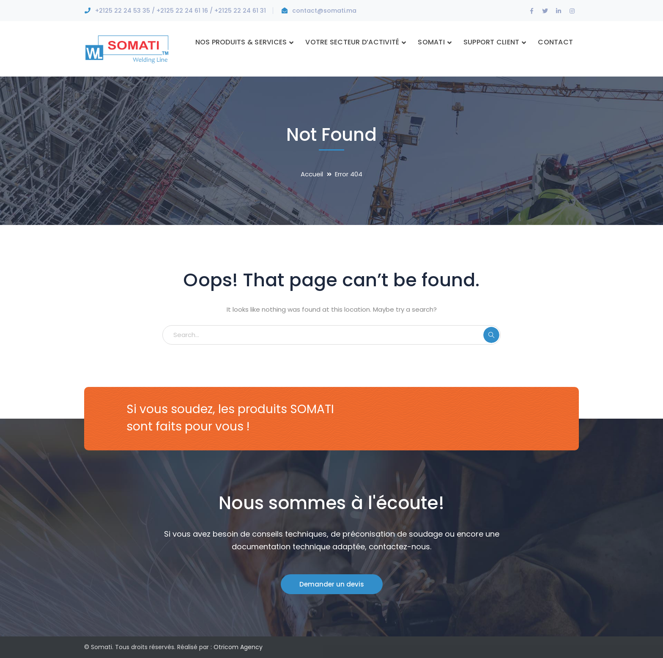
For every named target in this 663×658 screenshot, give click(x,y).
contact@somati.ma (324, 10)
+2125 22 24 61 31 (240, 10)
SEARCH (491, 335)
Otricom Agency (238, 647)
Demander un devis (331, 584)
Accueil (312, 174)
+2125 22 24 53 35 (122, 10)
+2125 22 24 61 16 (182, 10)
